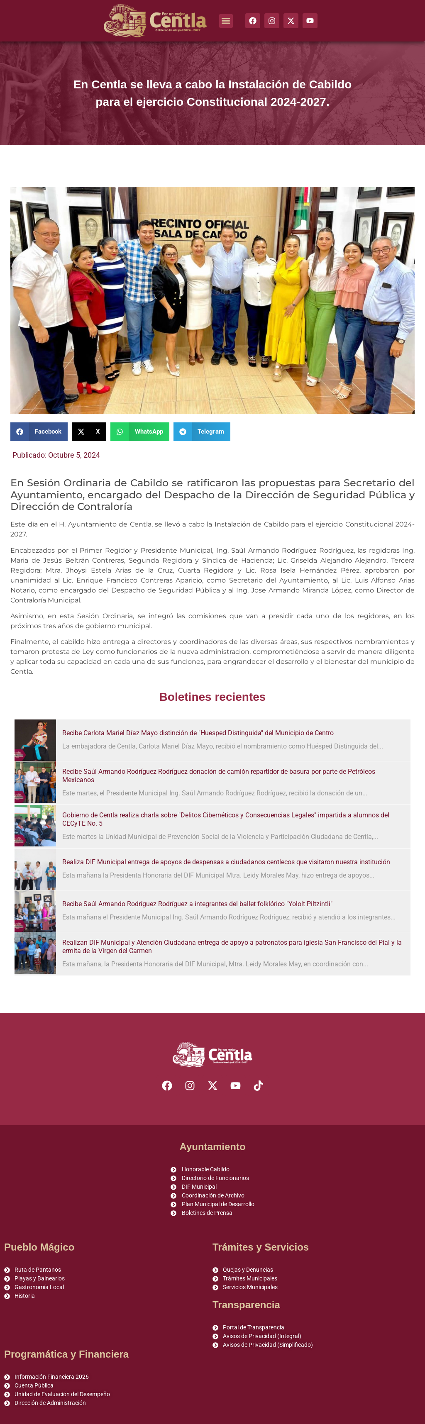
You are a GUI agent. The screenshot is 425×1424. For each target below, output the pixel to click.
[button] (226, 21)
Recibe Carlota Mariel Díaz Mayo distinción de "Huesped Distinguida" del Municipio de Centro (198, 733)
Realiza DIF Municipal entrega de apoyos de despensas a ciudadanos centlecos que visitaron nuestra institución (226, 862)
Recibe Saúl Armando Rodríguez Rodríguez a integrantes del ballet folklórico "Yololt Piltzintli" (197, 904)
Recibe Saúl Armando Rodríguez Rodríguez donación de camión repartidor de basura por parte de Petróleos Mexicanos (218, 776)
